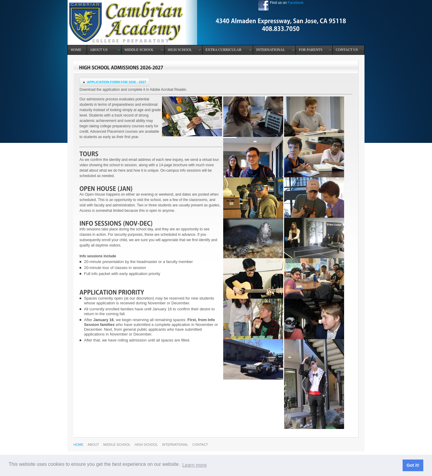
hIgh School (146, 444)
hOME (78, 444)
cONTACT (200, 444)
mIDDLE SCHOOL (116, 444)
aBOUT (93, 444)
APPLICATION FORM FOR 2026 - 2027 (113, 82)
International (175, 444)
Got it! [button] (412, 465)
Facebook (296, 3)
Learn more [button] (194, 465)
